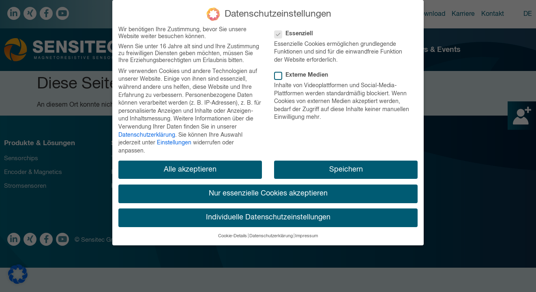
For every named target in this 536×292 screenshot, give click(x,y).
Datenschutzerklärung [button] (271, 236)
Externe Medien (303, 74)
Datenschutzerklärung (146, 134)
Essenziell (296, 33)
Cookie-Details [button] (232, 236)
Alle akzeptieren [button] (190, 168)
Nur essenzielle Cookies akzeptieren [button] (268, 192)
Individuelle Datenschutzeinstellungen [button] (268, 216)
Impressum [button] (306, 236)
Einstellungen (174, 142)
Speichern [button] (346, 168)
